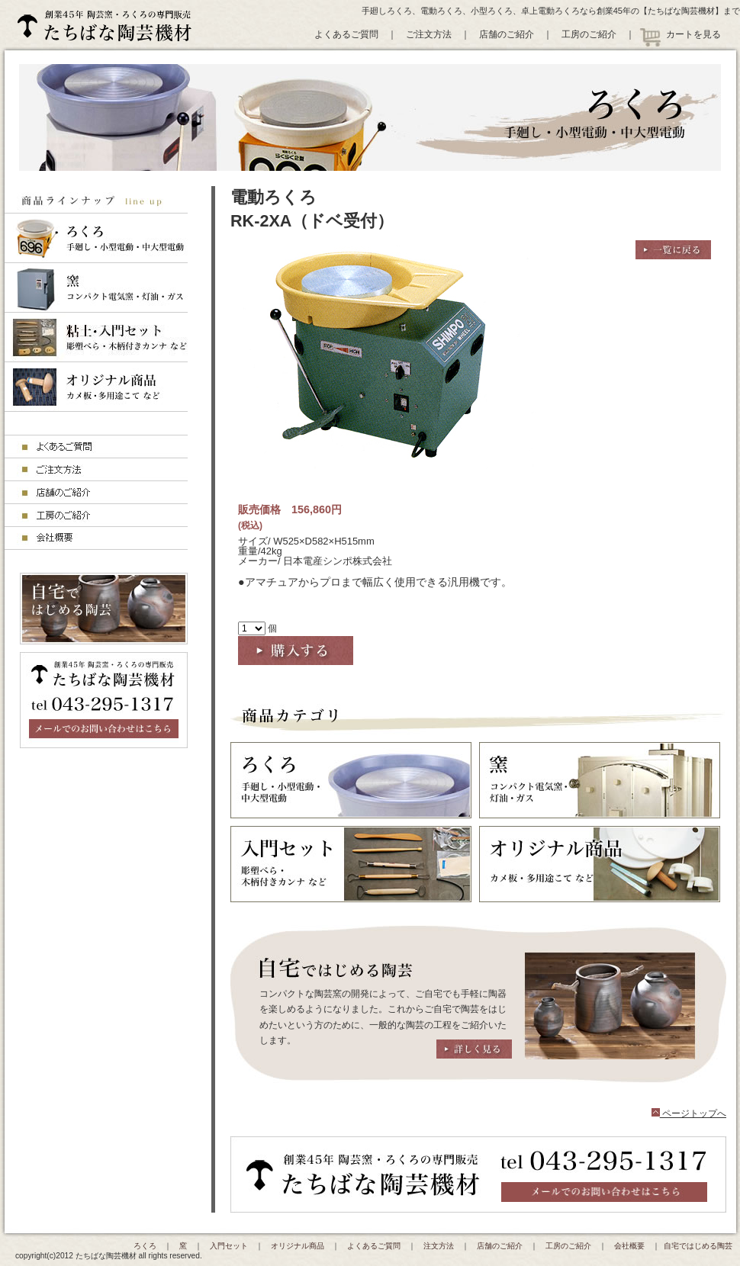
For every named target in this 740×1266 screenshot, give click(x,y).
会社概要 (629, 1246)
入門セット (229, 1246)
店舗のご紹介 (506, 34)
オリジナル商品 (297, 1246)
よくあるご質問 (346, 34)
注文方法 (438, 1246)
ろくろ (145, 1246)
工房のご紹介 (588, 34)
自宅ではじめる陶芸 (698, 1246)
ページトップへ (689, 1113)
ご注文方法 (429, 34)
